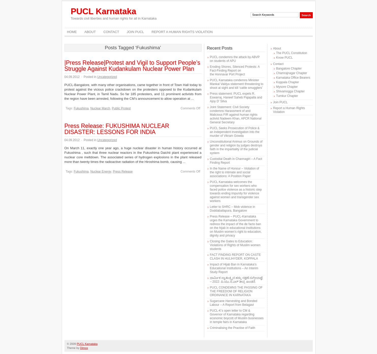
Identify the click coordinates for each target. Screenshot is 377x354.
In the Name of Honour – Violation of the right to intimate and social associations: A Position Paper (234, 172)
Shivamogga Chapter (290, 91)
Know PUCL (284, 57)
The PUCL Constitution (291, 53)
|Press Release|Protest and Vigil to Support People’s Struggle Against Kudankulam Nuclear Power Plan (132, 65)
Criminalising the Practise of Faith (232, 328)
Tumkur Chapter (287, 96)
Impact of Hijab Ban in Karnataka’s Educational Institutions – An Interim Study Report (234, 268)
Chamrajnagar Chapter (291, 73)
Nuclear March (100, 108)
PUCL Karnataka (103, 11)
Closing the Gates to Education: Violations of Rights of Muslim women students (235, 245)
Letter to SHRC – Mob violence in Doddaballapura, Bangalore (232, 208)
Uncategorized (107, 77)
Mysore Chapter (287, 87)
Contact (111, 32)
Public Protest (121, 108)
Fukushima (81, 108)
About (90, 32)
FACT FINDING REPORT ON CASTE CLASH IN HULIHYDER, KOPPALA (235, 256)
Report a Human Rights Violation (182, 32)
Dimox (84, 347)
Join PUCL (135, 32)
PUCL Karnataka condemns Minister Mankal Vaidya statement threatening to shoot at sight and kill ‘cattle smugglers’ (237, 84)
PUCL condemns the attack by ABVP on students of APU (235, 59)
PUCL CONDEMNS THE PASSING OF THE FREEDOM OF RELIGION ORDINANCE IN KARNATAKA (236, 291)
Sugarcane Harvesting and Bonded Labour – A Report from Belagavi (233, 303)
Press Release (123, 171)
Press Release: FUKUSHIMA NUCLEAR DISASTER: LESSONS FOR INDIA (116, 129)
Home (72, 32)
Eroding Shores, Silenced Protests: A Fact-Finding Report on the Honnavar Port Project (235, 70)
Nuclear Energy (100, 171)
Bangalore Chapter (289, 68)
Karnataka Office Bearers (293, 77)
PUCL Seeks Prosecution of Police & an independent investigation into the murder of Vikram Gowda (235, 132)
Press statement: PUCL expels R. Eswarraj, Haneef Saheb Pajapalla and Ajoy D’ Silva (236, 97)
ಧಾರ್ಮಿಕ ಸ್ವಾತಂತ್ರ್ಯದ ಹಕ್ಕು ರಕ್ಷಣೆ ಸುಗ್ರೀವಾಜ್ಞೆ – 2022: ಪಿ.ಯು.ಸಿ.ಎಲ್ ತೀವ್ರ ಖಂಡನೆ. (236, 279)
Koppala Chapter (287, 82)
